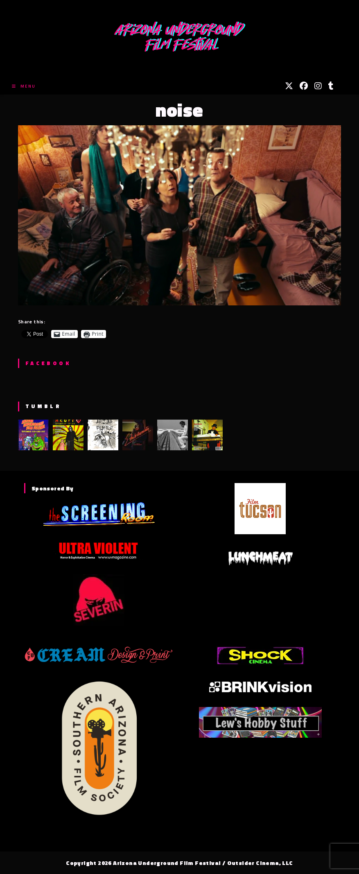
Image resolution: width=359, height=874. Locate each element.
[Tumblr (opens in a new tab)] (331, 86)
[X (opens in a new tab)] (289, 86)
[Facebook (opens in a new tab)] (303, 86)
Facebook (48, 363)
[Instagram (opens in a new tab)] (318, 86)
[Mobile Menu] (24, 86)
